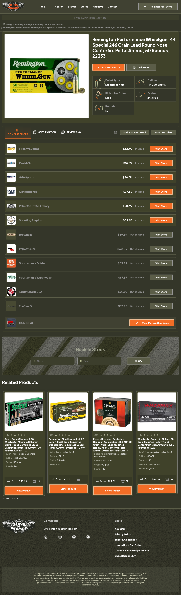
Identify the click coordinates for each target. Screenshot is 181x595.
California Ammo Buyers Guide (132, 550)
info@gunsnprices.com (64, 528)
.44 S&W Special (53, 24)
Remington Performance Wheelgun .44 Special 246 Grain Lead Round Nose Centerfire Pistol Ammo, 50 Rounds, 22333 (68, 27)
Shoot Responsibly (125, 555)
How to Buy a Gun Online (128, 545)
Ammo (18, 24)
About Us (120, 528)
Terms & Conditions (126, 539)
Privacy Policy (123, 534)
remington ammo (12, 498)
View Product (24, 490)
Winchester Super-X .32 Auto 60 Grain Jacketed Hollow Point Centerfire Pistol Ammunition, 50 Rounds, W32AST (156, 443)
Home (7, 24)
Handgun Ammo (33, 24)
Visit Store (161, 148)
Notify (138, 361)
